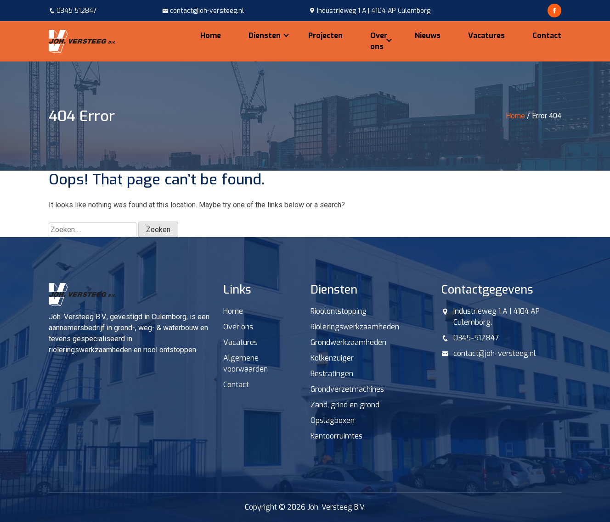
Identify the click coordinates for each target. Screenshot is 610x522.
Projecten (325, 35)
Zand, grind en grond (345, 405)
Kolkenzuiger (332, 358)
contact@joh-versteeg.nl (494, 353)
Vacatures (486, 35)
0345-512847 (476, 338)
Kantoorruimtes (336, 436)
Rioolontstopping (339, 311)
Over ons (378, 41)
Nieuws (428, 35)
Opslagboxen (333, 420)
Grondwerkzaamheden (348, 342)
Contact (546, 35)
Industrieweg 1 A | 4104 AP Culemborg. (496, 316)
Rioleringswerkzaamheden (355, 327)
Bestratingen (332, 373)
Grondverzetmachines (347, 389)
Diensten (265, 35)
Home (210, 35)
